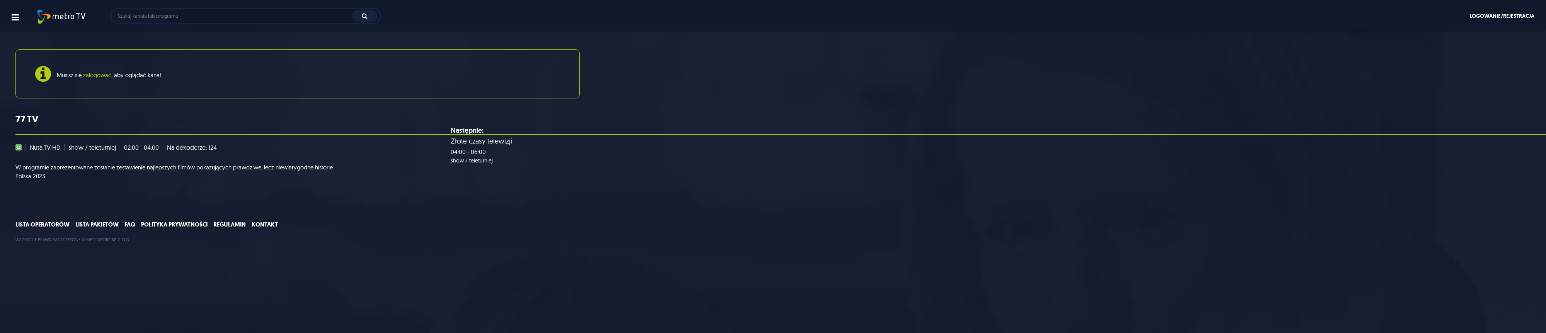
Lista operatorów (42, 224)
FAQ (129, 224)
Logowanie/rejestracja (1502, 15)
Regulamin (229, 224)
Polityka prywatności (174, 224)
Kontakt (265, 224)
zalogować (97, 75)
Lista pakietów (97, 224)
